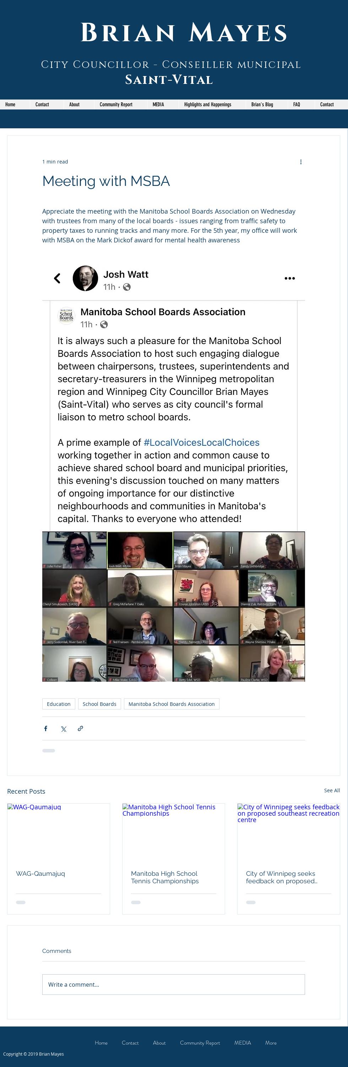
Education (59, 704)
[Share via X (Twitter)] (63, 728)
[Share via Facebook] (45, 728)
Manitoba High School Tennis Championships (165, 877)
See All (332, 790)
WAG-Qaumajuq (40, 873)
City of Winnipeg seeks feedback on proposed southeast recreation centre (288, 877)
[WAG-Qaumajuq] (58, 832)
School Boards (99, 704)
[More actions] (301, 161)
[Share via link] (80, 728)
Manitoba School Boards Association (172, 704)
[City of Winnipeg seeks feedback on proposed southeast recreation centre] (289, 832)
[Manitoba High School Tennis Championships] (174, 832)
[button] (120, 104)
